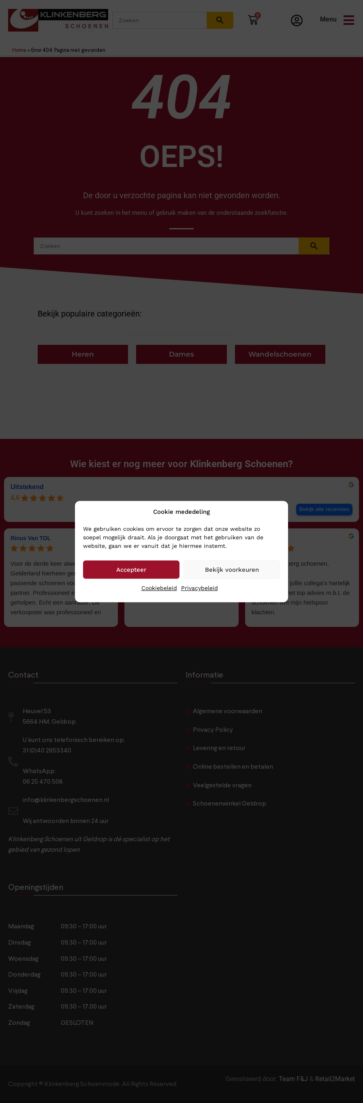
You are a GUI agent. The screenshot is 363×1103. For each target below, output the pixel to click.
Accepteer (131, 569)
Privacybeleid (199, 588)
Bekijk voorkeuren (232, 569)
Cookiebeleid (159, 588)
